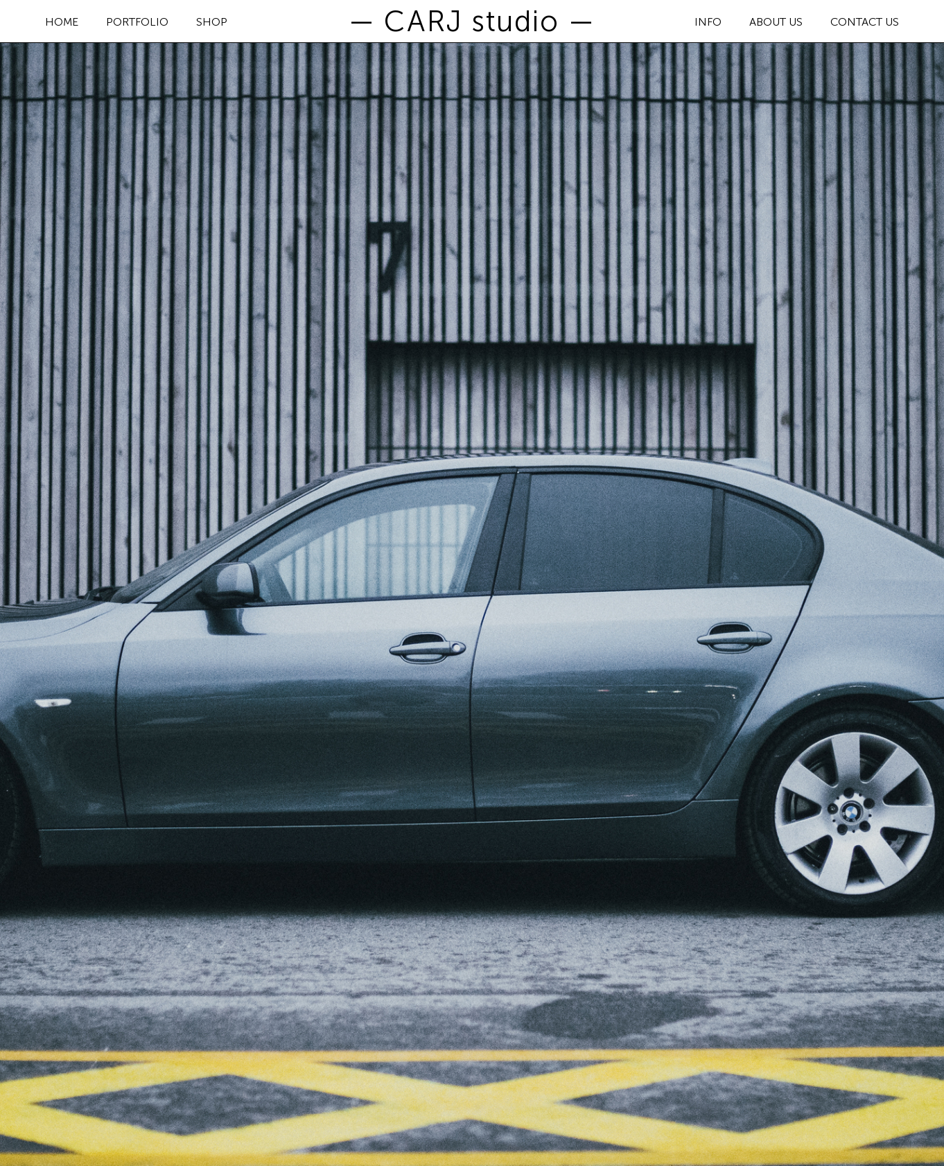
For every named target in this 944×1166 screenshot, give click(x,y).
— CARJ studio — (472, 21)
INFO (708, 22)
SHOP (211, 22)
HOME (61, 22)
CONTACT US (864, 22)
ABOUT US (776, 22)
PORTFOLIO (137, 22)
